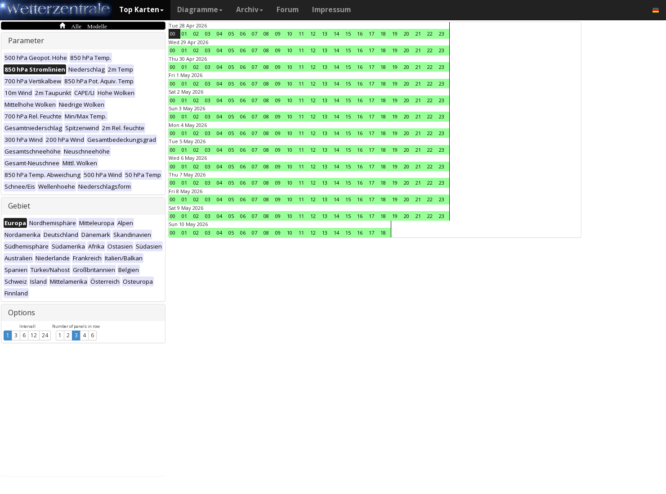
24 (45, 335)
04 (219, 33)
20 (406, 33)
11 (301, 33)
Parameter (26, 40)
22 (430, 33)
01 (184, 33)
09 (278, 33)
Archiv (249, 9)
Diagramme (200, 9)
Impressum (331, 9)
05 (231, 33)
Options (21, 312)
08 (266, 33)
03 (207, 33)
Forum (288, 9)
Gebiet (19, 206)
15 (348, 33)
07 (254, 33)
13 (324, 33)
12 (34, 335)
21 (418, 33)
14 (336, 33)
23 (441, 33)
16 (359, 33)
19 (395, 33)
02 (196, 33)
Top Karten (141, 9)
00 (172, 33)
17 (371, 33)
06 (243, 33)
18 (383, 33)
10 (289, 33)
